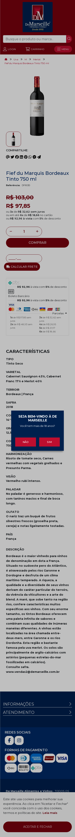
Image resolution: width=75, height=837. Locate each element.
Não (26, 438)
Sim (49, 438)
